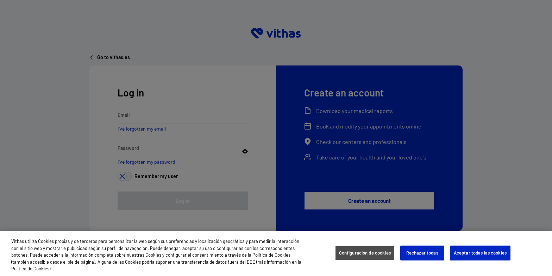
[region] (276, 253)
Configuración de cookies (365, 253)
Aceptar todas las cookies (480, 253)
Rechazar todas (422, 253)
